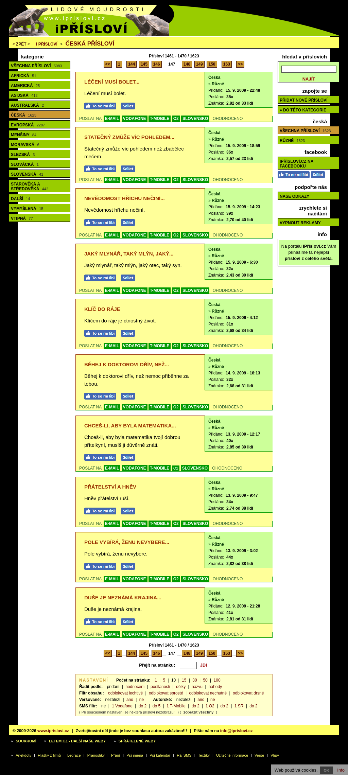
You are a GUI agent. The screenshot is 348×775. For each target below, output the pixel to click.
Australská (27, 105)
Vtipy (275, 755)
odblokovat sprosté (166, 693)
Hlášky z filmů (49, 755)
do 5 (156, 706)
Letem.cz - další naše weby (77, 741)
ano (129, 699)
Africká (23, 75)
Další (20, 198)
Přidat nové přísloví (303, 100)
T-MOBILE (159, 118)
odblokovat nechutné (208, 693)
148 (187, 64)
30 (194, 680)
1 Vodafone (122, 706)
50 (205, 680)
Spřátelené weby (137, 741)
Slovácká (25, 164)
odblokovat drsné (248, 693)
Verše (259, 755)
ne (141, 699)
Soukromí (26, 741)
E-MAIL (112, 118)
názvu (197, 686)
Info (341, 770)
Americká (25, 85)
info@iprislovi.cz (236, 730)
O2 (176, 118)
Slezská (23, 154)
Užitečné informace (232, 755)
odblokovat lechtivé (125, 693)
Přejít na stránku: (157, 665)
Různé (292, 140)
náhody (215, 686)
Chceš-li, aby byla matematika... (130, 425)
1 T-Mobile (176, 706)
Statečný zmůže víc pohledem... (129, 137)
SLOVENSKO (195, 118)
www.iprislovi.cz (53, 730)
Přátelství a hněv (110, 487)
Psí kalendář (160, 755)
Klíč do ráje (102, 309)
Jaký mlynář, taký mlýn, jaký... (129, 254)
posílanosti (160, 686)
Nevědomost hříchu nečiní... (124, 198)
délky (181, 686)
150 (211, 64)
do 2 (142, 706)
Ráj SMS (184, 755)
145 (144, 64)
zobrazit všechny (199, 712)
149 (199, 64)
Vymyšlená (27, 208)
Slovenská (27, 174)
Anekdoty (23, 755)
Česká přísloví (89, 43)
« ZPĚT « (21, 44)
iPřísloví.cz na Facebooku (296, 164)
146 (156, 64)
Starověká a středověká (29, 186)
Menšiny (23, 135)
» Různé (216, 84)
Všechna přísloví (36, 66)
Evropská (28, 125)
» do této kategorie (303, 110)
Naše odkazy (294, 196)
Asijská (24, 95)
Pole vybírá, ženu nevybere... (126, 542)
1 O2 (210, 706)
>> (240, 64)
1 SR (239, 706)
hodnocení (134, 686)
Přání (115, 755)
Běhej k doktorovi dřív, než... (126, 364)
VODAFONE (134, 118)
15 (184, 680)
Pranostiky (96, 755)
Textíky (204, 755)
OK (326, 770)
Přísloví (46, 44)
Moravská (25, 144)
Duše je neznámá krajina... (122, 597)
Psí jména (134, 755)
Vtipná (22, 218)
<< (107, 64)
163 (226, 64)
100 (217, 680)
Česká (23, 115)
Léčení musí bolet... (112, 82)
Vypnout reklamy (300, 223)
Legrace (74, 755)
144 (131, 64)
